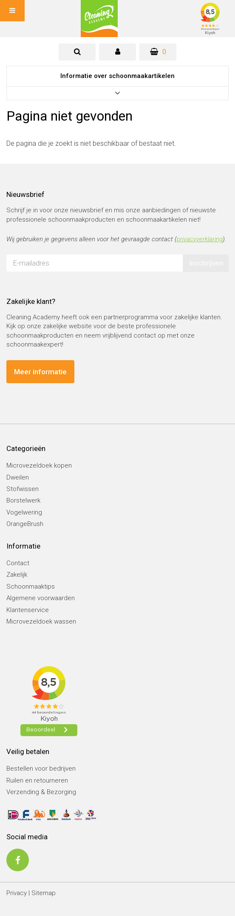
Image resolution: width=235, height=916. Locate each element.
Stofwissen (22, 489)
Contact (17, 563)
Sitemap (43, 893)
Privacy (16, 893)
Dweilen (17, 477)
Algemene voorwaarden (40, 598)
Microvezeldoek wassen (41, 621)
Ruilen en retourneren (37, 780)
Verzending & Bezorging (41, 792)
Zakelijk (16, 574)
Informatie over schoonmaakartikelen (117, 76)
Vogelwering (24, 512)
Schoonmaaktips (30, 586)
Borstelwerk (23, 500)
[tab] (77, 52)
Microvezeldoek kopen (39, 465)
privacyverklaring (200, 239)
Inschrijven (206, 263)
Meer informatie (40, 371)
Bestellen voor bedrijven (41, 768)
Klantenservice (27, 610)
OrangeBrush (24, 524)
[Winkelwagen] (157, 52)
